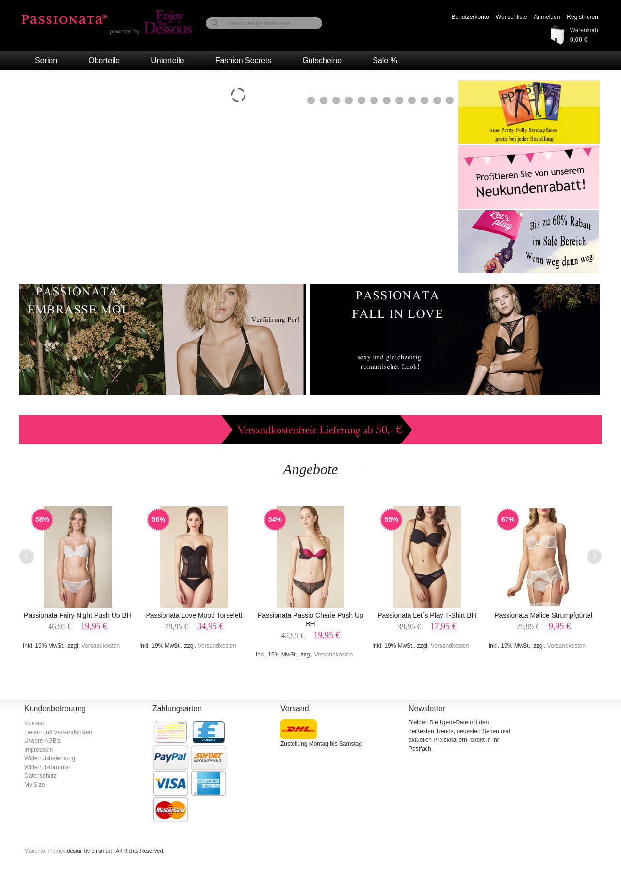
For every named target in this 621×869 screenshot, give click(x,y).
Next (594, 556)
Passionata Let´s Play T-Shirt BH (426, 615)
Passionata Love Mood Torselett (194, 615)
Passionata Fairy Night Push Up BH (77, 615)
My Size (34, 784)
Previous (26, 556)
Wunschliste (511, 17)
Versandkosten (101, 645)
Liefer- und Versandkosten (58, 732)
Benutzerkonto (470, 17)
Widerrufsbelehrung (49, 758)
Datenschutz (40, 775)
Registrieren (582, 17)
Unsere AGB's (42, 741)
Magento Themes (45, 850)
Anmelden (547, 17)
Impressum (38, 749)
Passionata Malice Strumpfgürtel (543, 615)
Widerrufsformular (47, 767)
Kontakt (34, 723)
